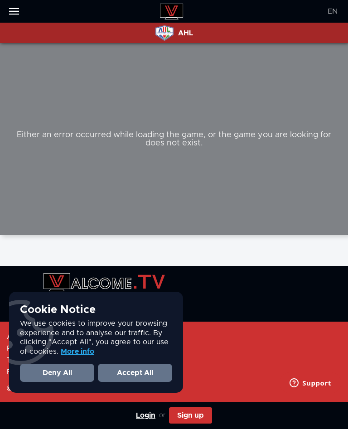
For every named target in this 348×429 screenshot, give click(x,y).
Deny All (57, 372)
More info (77, 351)
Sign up (190, 415)
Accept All (135, 372)
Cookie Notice (58, 309)
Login (145, 415)
